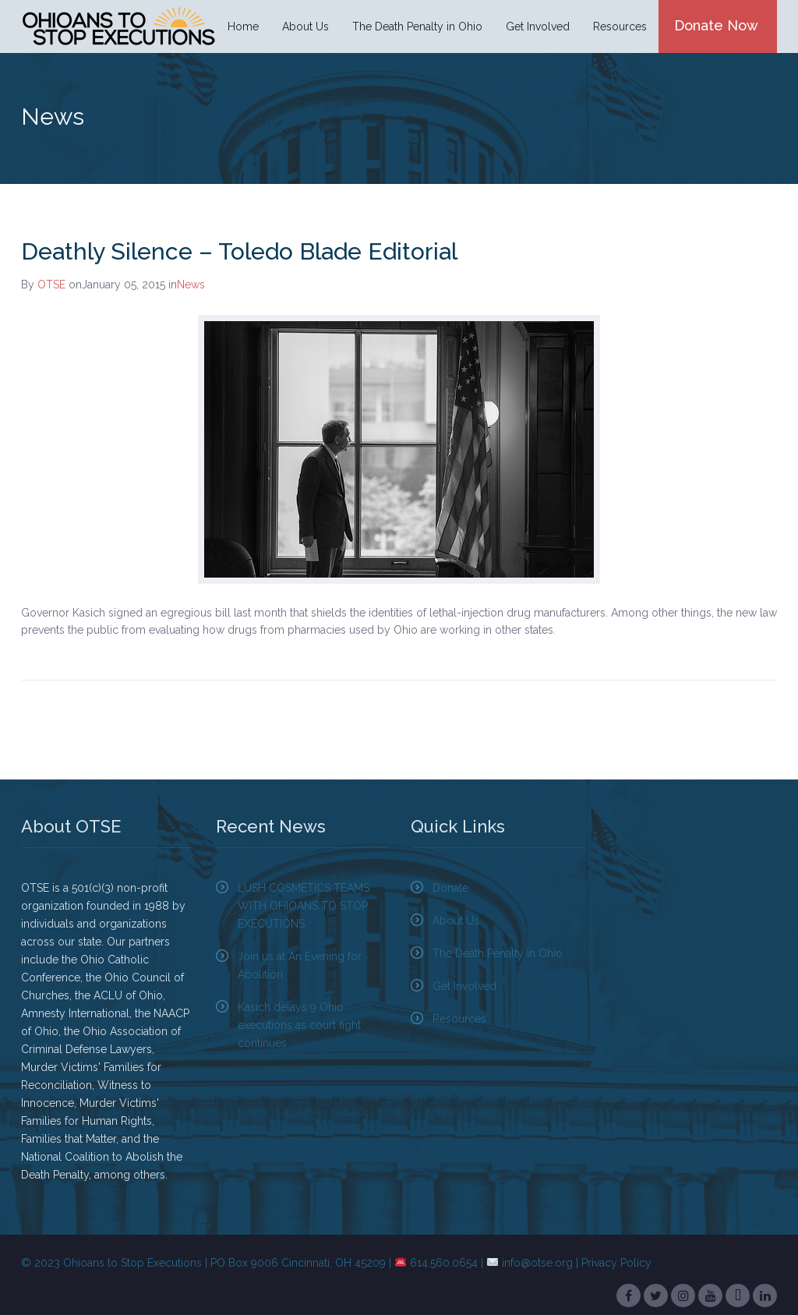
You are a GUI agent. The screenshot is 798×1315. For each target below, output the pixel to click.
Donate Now (716, 25)
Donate (450, 888)
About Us (305, 26)
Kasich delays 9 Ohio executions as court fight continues (299, 1025)
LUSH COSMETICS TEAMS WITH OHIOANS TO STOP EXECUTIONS (303, 906)
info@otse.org (537, 1263)
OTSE (51, 284)
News (191, 284)
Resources (620, 26)
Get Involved (538, 26)
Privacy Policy (616, 1263)
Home (243, 26)
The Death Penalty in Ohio (417, 26)
